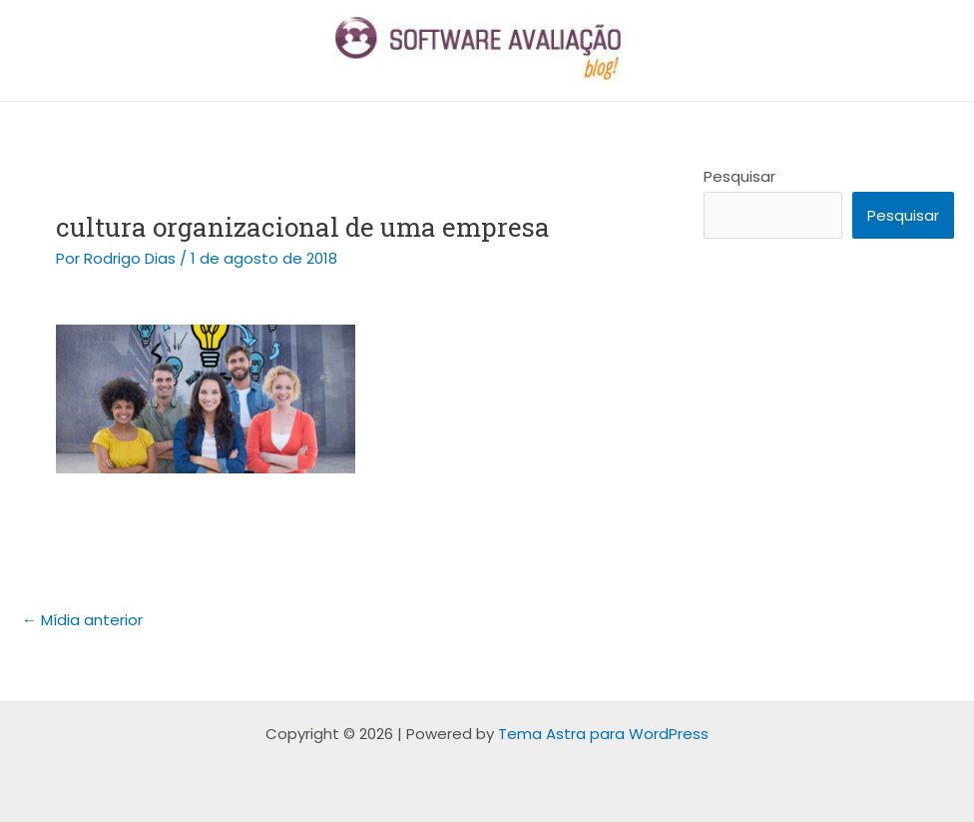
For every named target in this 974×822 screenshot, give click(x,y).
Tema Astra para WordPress (603, 733)
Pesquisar (739, 176)
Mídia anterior (82, 619)
